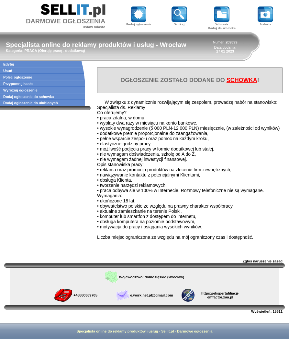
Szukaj (179, 22)
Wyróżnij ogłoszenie (20, 90)
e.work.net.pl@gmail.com (151, 295)
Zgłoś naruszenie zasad (263, 261)
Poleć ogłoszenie (17, 77)
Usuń (7, 71)
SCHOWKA (242, 80)
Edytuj (8, 64)
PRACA (30, 51)
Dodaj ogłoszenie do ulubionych (30, 103)
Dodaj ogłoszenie (138, 22)
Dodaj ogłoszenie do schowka (28, 97)
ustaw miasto (94, 27)
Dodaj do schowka (222, 28)
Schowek (221, 22)
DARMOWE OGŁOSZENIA (66, 21)
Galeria (265, 22)
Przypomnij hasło (18, 84)
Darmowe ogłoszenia (194, 331)
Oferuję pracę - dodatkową (61, 51)
